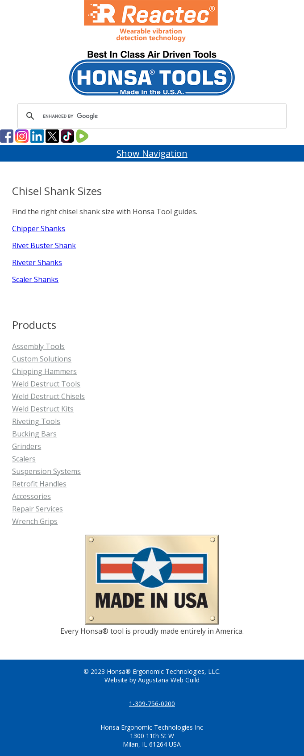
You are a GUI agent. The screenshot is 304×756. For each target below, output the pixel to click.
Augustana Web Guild (169, 680)
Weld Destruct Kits (43, 409)
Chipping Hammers (44, 371)
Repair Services (37, 509)
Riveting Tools (36, 421)
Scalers (24, 459)
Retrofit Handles (39, 484)
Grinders (26, 446)
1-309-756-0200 (152, 703)
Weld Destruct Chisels (48, 396)
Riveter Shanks (37, 262)
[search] (150, 116)
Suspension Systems (46, 471)
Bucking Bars (34, 434)
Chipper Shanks (38, 228)
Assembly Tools (38, 346)
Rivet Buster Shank (44, 245)
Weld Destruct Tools (46, 384)
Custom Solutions (41, 359)
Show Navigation (152, 153)
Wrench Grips (35, 521)
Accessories (31, 496)
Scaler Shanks (35, 279)
